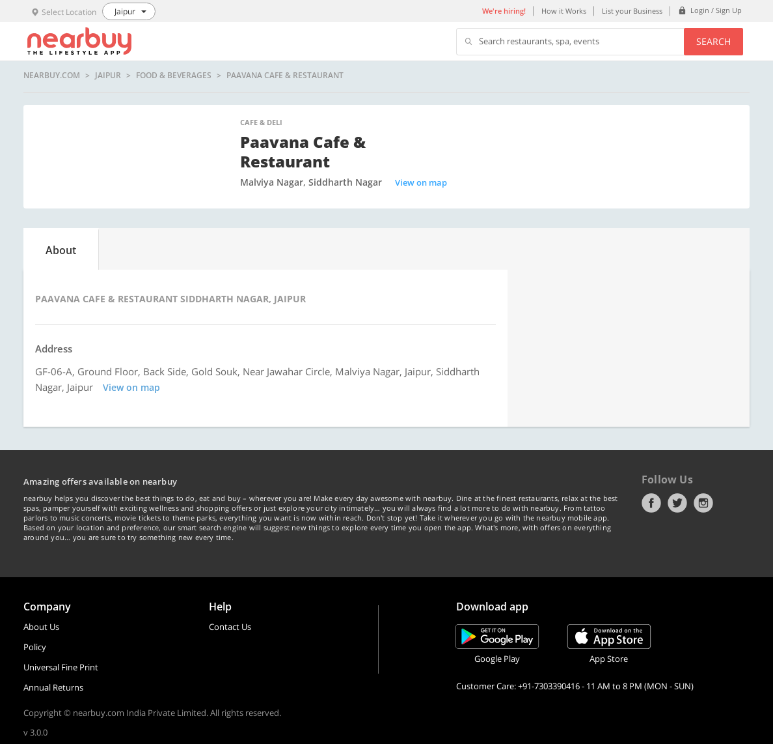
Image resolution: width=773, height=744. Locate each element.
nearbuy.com (51, 75)
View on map (421, 182)
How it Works (563, 11)
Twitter (677, 503)
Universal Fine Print (60, 667)
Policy (34, 647)
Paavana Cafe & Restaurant (285, 75)
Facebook (651, 503)
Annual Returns (53, 687)
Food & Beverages (173, 75)
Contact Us (230, 627)
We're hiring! (504, 11)
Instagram (703, 503)
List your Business (632, 11)
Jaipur (108, 75)
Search (713, 41)
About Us (41, 627)
